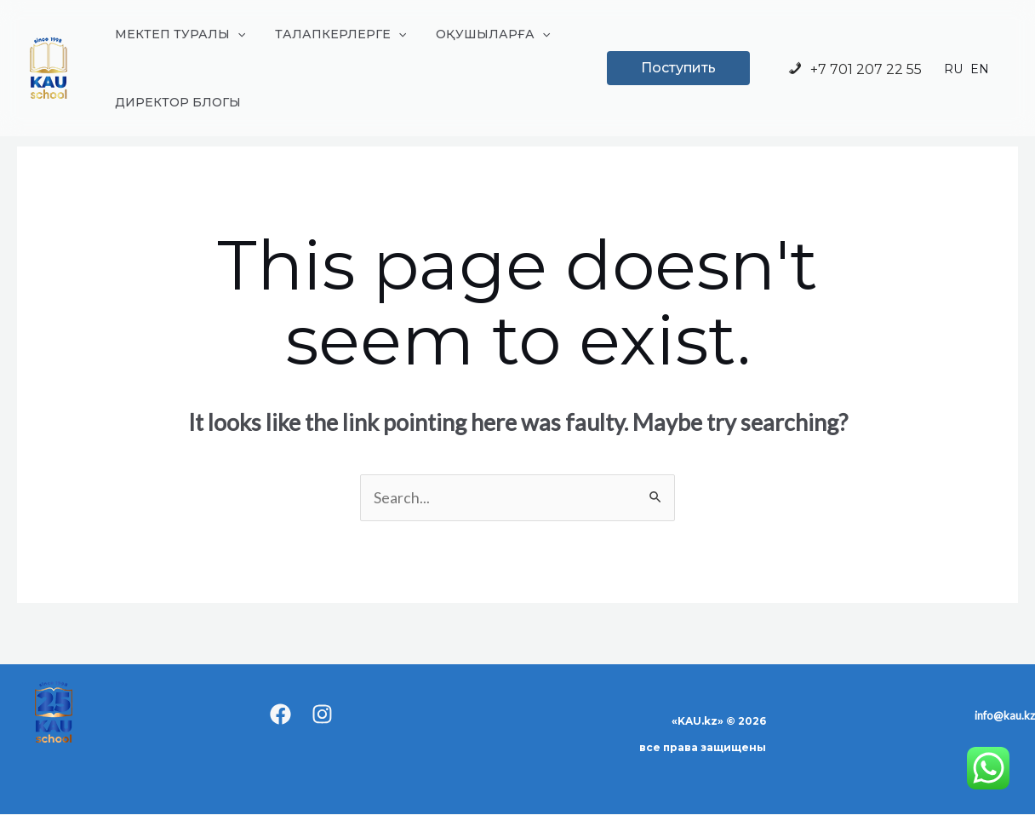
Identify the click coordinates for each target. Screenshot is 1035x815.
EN (979, 69)
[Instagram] (322, 715)
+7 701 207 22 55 (854, 69)
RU (953, 69)
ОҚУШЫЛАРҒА (478, 34)
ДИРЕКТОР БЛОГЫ (174, 102)
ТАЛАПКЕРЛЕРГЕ (331, 34)
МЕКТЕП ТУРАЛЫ (177, 34)
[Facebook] (280, 715)
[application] (234, 34)
